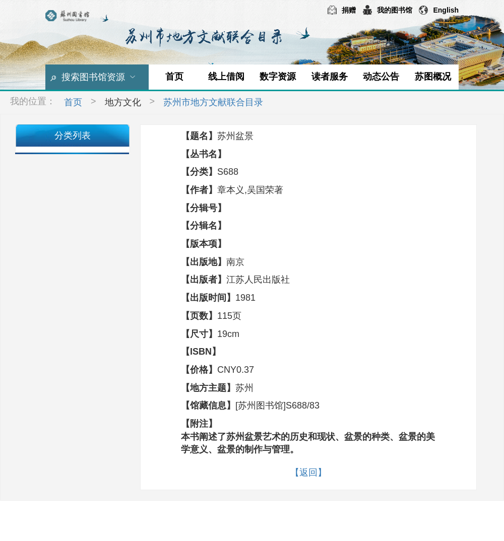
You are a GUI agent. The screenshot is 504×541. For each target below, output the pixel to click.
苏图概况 (433, 77)
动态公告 (381, 77)
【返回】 (308, 472)
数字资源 (278, 77)
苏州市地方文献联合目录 (213, 102)
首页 (174, 77)
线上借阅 (226, 77)
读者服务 (329, 77)
